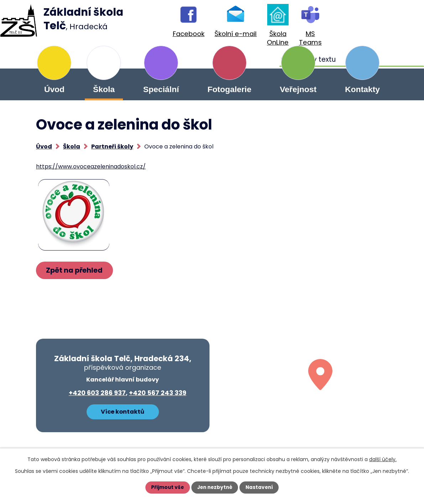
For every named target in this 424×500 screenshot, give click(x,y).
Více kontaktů (122, 411)
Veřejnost (298, 89)
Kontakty (362, 89)
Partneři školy (112, 146)
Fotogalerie (229, 89)
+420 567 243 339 (157, 392)
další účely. (383, 459)
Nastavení (260, 487)
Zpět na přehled (75, 271)
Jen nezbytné (214, 487)
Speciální (161, 89)
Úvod (54, 89)
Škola (104, 89)
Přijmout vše (166, 487)
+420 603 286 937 (97, 392)
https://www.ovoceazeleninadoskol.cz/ (91, 166)
